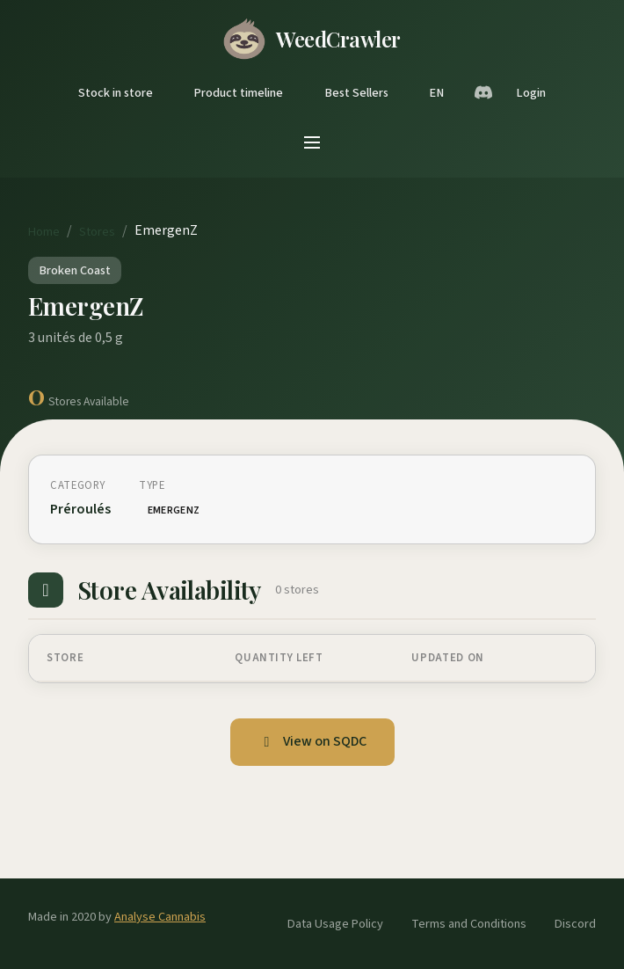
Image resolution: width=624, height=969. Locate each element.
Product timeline (238, 93)
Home (44, 231)
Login (531, 93)
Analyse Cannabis (160, 916)
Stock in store (115, 93)
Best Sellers (356, 93)
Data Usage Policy (335, 923)
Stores (97, 231)
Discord (575, 923)
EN (436, 93)
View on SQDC (312, 741)
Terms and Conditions (468, 923)
